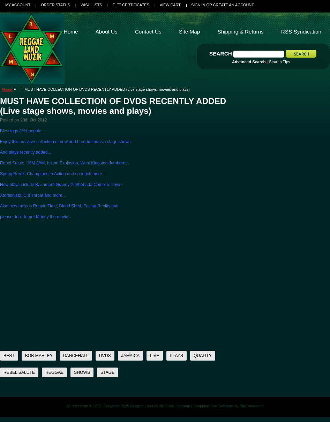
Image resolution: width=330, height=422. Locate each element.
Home (7, 89)
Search (220, 54)
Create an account (233, 5)
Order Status (55, 5)
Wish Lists (91, 5)
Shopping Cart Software (213, 406)
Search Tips (279, 62)
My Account (17, 5)
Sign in (198, 5)
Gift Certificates (131, 5)
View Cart (170, 5)
